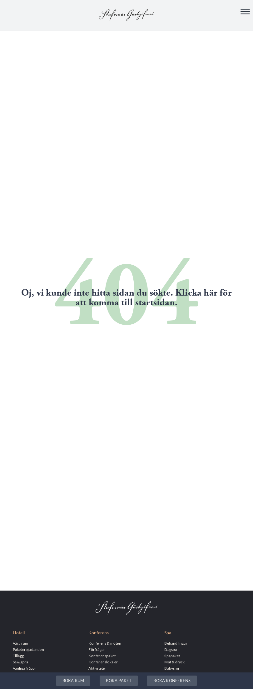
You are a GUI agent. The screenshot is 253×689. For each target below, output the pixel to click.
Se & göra (20, 662)
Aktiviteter (97, 668)
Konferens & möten (104, 643)
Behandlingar (175, 643)
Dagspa (170, 649)
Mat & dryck (174, 662)
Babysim (171, 668)
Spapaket (172, 655)
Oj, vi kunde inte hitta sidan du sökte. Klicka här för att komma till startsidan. (126, 298)
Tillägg (18, 655)
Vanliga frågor (25, 668)
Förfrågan (97, 649)
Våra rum (20, 643)
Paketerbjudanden (28, 649)
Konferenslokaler (103, 662)
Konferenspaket (102, 655)
